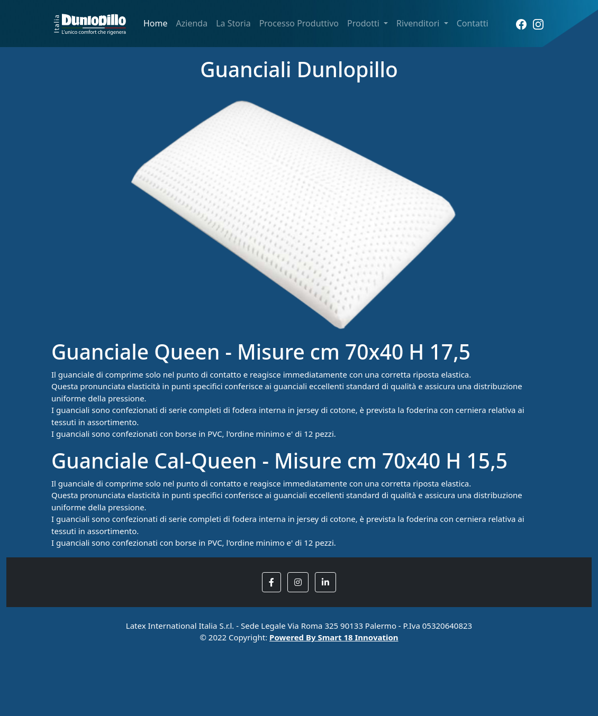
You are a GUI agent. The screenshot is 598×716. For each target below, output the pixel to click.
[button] (271, 582)
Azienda (192, 23)
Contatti (472, 23)
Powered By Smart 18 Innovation (333, 637)
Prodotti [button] (364, 23)
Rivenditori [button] (418, 23)
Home (155, 23)
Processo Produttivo (299, 23)
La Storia (233, 23)
